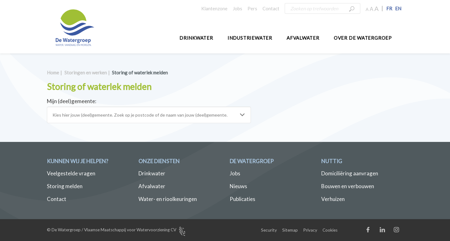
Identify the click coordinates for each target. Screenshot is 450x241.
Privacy (310, 230)
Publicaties (242, 199)
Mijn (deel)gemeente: (71, 101)
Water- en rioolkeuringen (167, 199)
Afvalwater (303, 38)
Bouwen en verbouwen (347, 186)
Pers (252, 8)
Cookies (330, 230)
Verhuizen (333, 199)
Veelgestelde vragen (71, 173)
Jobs (237, 8)
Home (53, 72)
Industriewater (250, 38)
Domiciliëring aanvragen (349, 173)
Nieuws (238, 186)
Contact (270, 8)
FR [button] (389, 8)
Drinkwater (196, 38)
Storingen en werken (85, 72)
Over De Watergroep (363, 38)
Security (269, 230)
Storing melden (64, 186)
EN (398, 8)
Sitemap (290, 230)
